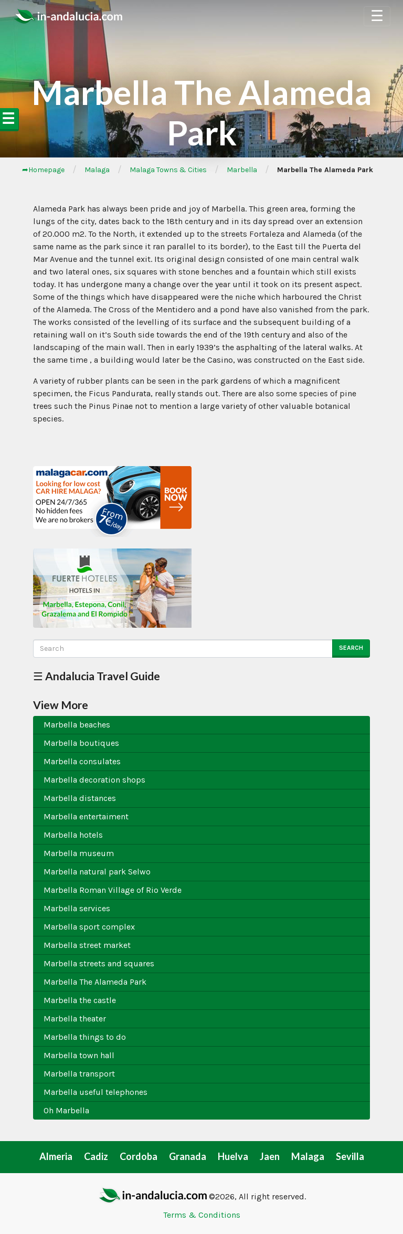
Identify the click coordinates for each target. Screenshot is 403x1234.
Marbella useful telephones (95, 1092)
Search (351, 647)
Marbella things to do (85, 1037)
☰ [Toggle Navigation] (377, 16)
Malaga (97, 169)
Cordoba (138, 1156)
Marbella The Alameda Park (95, 982)
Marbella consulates (82, 761)
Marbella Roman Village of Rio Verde (113, 890)
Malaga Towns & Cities (168, 169)
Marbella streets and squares (99, 963)
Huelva (233, 1156)
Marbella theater (75, 1019)
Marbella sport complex (89, 927)
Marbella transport (79, 1074)
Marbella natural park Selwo (97, 872)
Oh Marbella (66, 1110)
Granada (187, 1156)
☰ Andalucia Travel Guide (96, 675)
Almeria (55, 1156)
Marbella (242, 169)
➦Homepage (43, 169)
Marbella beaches (77, 725)
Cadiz (96, 1156)
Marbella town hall (79, 1055)
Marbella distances (80, 798)
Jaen (270, 1156)
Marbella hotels (73, 835)
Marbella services (77, 908)
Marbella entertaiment (86, 816)
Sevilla (350, 1156)
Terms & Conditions (201, 1215)
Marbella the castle (80, 1000)
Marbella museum (79, 853)
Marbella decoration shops (94, 780)
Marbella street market (87, 945)
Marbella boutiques (81, 743)
